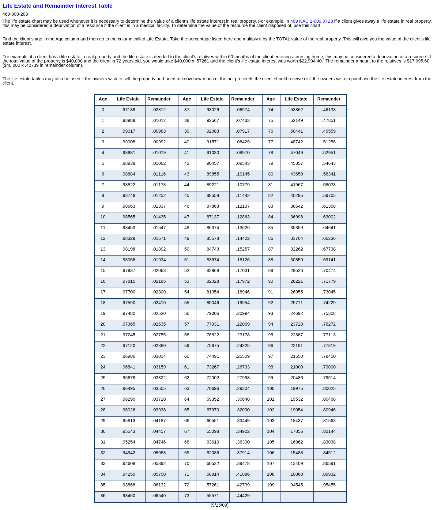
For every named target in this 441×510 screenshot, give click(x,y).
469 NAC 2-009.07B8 (312, 21)
